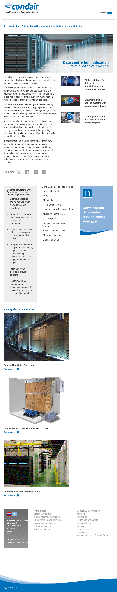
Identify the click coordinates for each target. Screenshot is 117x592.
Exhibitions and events (87, 520)
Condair (21, 6)
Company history (85, 523)
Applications (15, 26)
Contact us (82, 517)
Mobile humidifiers (42, 529)
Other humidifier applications (39, 26)
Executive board (84, 529)
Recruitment (82, 532)
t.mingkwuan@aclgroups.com (19, 542)
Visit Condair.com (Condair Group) (93, 535)
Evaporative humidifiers (45, 523)
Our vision (81, 526)
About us (81, 514)
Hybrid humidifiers (42, 526)
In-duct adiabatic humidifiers (47, 517)
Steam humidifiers (42, 514)
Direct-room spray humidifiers (48, 520)
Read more (11, 369)
